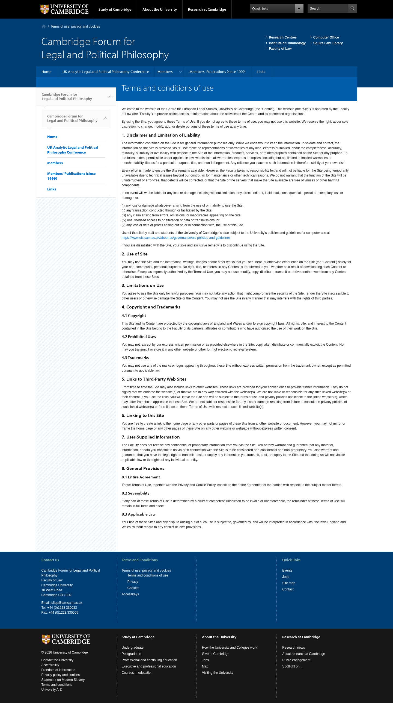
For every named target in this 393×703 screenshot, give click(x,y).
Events (287, 570)
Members (165, 71)
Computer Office (326, 37)
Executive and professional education (149, 666)
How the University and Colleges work (229, 647)
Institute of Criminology (287, 43)
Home (43, 26)
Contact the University (57, 660)
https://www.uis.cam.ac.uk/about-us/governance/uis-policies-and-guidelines (176, 238)
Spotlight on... (292, 666)
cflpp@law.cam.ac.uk (66, 603)
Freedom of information (58, 670)
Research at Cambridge (207, 9)
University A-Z (51, 690)
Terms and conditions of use (147, 575)
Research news (293, 647)
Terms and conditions (56, 685)
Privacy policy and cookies (60, 675)
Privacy (132, 582)
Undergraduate (133, 647)
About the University (159, 9)
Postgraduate (131, 654)
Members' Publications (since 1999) (217, 71)
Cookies (133, 588)
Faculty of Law (280, 49)
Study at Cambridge (115, 9)
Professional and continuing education (149, 660)
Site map (288, 583)
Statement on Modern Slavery (63, 680)
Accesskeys (130, 594)
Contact (287, 589)
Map (205, 666)
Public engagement (296, 660)
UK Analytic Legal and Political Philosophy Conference (105, 71)
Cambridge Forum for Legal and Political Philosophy (67, 98)
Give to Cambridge (215, 654)
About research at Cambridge (303, 654)
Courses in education (137, 673)
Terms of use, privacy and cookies (75, 26)
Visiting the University (217, 673)
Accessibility (50, 665)
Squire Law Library (328, 43)
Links (261, 71)
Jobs (285, 577)
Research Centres (283, 37)
